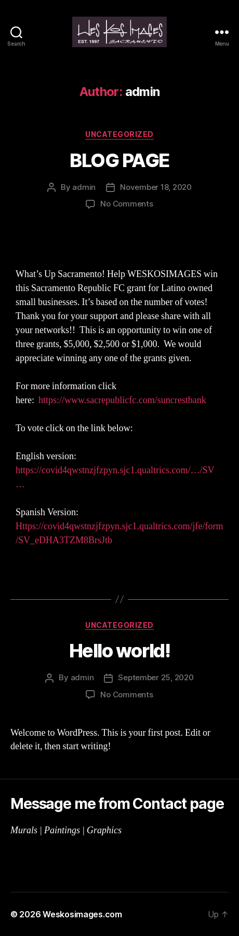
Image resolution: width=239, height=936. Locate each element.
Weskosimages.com (82, 914)
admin (84, 187)
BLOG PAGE (119, 160)
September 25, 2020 (155, 677)
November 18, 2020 (156, 187)
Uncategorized (119, 134)
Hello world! (119, 650)
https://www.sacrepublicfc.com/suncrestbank (122, 400)
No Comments (126, 204)
